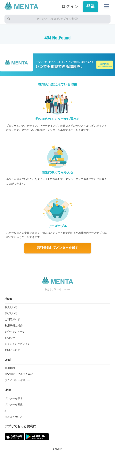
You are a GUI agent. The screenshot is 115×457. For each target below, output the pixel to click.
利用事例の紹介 (14, 325)
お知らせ (10, 337)
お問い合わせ (12, 350)
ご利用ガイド (12, 319)
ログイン (70, 6)
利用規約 (10, 368)
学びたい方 (11, 313)
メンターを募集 (14, 404)
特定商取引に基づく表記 (19, 374)
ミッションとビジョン (17, 344)
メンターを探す (14, 398)
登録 (90, 6)
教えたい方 (11, 307)
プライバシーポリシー (17, 380)
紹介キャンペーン (15, 331)
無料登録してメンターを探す (57, 247)
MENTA (58, 448)
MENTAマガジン (13, 416)
